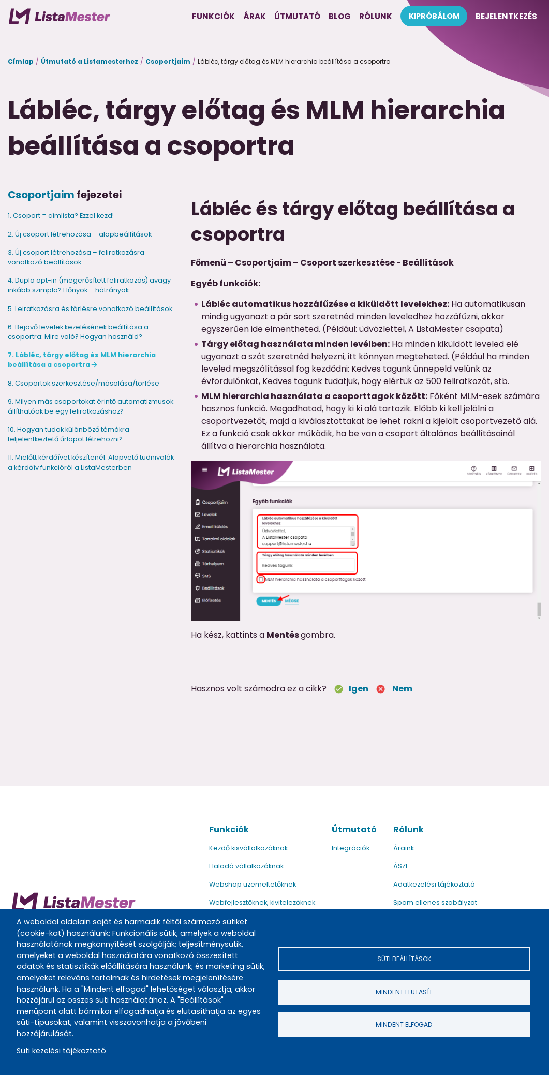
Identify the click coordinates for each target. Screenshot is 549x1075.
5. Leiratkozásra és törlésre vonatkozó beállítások (90, 308)
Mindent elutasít (404, 992)
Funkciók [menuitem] (213, 16)
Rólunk (408, 829)
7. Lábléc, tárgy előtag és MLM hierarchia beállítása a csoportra (82, 359)
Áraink (403, 848)
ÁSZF (401, 866)
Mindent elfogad (404, 1024)
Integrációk (350, 848)
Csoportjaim (167, 61)
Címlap (21, 61)
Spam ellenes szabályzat (435, 902)
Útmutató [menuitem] (297, 16)
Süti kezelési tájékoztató (61, 1050)
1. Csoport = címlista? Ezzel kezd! (61, 215)
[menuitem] (59, 16)
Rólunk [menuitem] (375, 16)
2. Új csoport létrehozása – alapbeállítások (80, 234)
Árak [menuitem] (254, 16)
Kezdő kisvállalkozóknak (248, 848)
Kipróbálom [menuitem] (434, 16)
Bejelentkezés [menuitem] (506, 16)
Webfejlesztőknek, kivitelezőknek (262, 902)
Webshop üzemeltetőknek (252, 884)
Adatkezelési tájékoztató (434, 884)
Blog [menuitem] (340, 16)
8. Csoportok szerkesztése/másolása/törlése (83, 383)
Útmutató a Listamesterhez (89, 61)
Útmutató (354, 829)
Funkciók (229, 829)
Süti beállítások (404, 958)
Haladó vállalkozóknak (246, 866)
